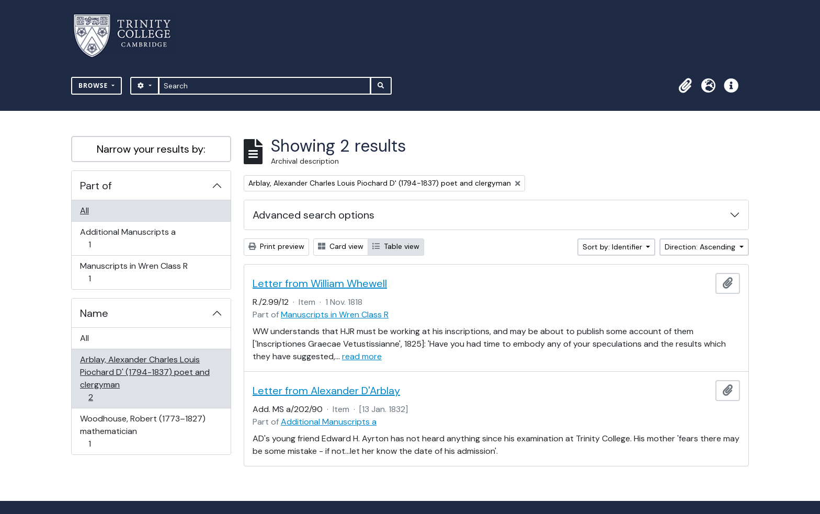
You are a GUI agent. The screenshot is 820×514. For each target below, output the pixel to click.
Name (94, 313)
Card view (340, 246)
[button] (685, 85)
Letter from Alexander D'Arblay (326, 390)
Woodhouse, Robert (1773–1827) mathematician (142, 431)
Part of (96, 185)
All (84, 210)
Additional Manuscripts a (127, 238)
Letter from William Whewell (320, 283)
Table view (395, 246)
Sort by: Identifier (613, 247)
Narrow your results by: (151, 149)
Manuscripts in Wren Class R (133, 272)
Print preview (276, 246)
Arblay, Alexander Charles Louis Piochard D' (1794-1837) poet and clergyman (144, 378)
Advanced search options (313, 215)
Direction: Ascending (701, 247)
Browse (94, 85)
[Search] (264, 86)
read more (362, 356)
